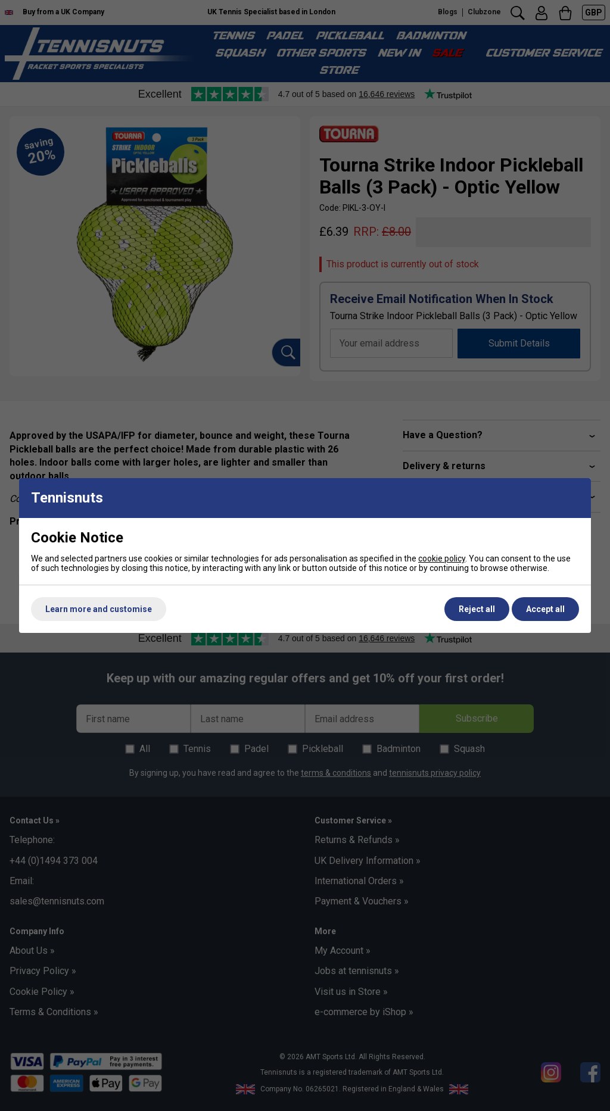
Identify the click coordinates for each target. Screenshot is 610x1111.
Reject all (477, 609)
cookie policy (441, 558)
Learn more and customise (98, 609)
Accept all (545, 609)
